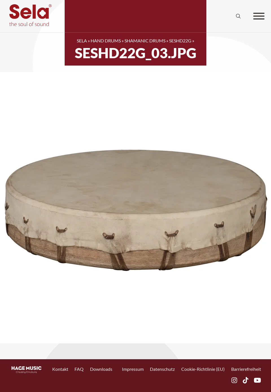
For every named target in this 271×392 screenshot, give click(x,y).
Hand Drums (106, 40)
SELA (82, 40)
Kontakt (60, 369)
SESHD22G (180, 40)
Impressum (133, 369)
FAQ (79, 369)
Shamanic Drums (144, 40)
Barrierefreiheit (246, 369)
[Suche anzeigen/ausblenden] (238, 16)
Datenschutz (162, 369)
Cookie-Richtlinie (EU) (203, 369)
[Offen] (259, 16)
